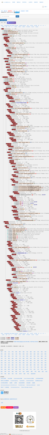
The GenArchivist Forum (15, 387)
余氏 (23, 356)
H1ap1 (25, 287)
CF (43, 25)
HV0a (35, 247)
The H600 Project (21, 385)
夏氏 (9, 367)
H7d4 (38, 108)
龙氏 (9, 365)
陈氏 (16, 351)
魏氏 (42, 358)
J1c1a (28, 271)
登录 (44, 7)
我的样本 (36, 2)
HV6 (37, 142)
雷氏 (2, 369)
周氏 (2, 354)
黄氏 (42, 351)
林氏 (5, 354)
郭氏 (20, 354)
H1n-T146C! (39, 177)
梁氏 (23, 354)
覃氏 (27, 356)
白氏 (9, 362)
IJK (9, 26)
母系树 (13, 2)
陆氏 (42, 356)
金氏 (31, 356)
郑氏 (5, 356)
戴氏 (31, 351)
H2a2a (20, 60)
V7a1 (23, 238)
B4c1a (40, 194)
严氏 (34, 367)
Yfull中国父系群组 (4, 382)
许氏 (13, 356)
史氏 (34, 362)
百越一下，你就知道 (5, 387)
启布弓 (20, 373)
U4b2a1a (20, 240)
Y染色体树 (28, 382)
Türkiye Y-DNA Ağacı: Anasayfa (26, 387)
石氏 (13, 367)
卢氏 (45, 356)
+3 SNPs (22, 44)
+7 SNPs (26, 55)
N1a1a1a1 (41, 183)
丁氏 (20, 356)
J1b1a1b (19, 30)
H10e (32, 71)
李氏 (13, 351)
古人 (17, 11)
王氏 (9, 351)
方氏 (34, 360)
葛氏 (9, 373)
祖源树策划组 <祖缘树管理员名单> (10, 399)
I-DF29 (19, 26)
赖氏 (23, 360)
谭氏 (34, 365)
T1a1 (28, 203)
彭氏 (42, 354)
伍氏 (16, 365)
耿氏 (46, 371)
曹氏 (45, 354)
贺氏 (38, 367)
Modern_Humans (22, 25)
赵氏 (34, 351)
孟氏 (20, 365)
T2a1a (33, 153)
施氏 (27, 365)
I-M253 (15, 26)
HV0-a (22, 47)
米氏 (2, 373)
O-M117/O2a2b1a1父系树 (29, 378)
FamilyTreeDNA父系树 (18, 378)
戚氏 (27, 369)
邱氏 (2, 365)
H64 (29, 57)
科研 (14, 11)
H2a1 (22, 85)
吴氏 (38, 351)
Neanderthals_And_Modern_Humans (11, 25)
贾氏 (16, 360)
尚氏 (23, 367)
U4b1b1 (36, 167)
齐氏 (42, 369)
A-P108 (35, 25)
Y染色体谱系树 (21, 382)
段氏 (9, 371)
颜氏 (16, 371)
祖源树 (11, 382)
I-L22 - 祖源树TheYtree (6, 2)
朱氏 (9, 354)
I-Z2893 (23, 26)
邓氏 (20, 362)
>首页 (2, 402)
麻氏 (24, 373)
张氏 (2, 351)
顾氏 (16, 367)
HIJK (6, 26)
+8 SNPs (25, 64)
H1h (30, 224)
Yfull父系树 (10, 378)
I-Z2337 (32, 26)
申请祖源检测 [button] (9, 407)
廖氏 (31, 365)
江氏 (38, 369)
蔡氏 (9, 356)
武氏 (5, 362)
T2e (36, 216)
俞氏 (45, 369)
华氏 (28, 373)
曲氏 (2, 371)
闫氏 (23, 365)
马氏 (27, 351)
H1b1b (23, 233)
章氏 (5, 373)
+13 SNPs (29, 98)
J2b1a (33, 281)
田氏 (34, 356)
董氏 (13, 365)
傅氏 (5, 371)
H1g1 (39, 220)
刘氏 (5, 351)
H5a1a (26, 237)
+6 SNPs (25, 51)
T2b (26, 31)
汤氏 (42, 367)
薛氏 (5, 367)
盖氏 (16, 369)
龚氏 (45, 365)
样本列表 (24, 2)
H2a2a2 (26, 99)
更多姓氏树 (33, 373)
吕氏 (20, 358)
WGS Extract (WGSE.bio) (31, 385)
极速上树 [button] (3, 407)
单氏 (45, 362)
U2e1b (47, 186)
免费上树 (5, 11)
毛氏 (42, 365)
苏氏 (45, 358)
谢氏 (38, 354)
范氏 (45, 360)
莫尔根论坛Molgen (39, 380)
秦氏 (2, 367)
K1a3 (47, 190)
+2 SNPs (24, 40)
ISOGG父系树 (3, 378)
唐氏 (34, 354)
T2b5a (30, 92)
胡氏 (31, 354)
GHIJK (3, 26)
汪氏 (38, 362)
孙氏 (45, 351)
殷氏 (5, 369)
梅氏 (39, 371)
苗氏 (13, 360)
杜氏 (38, 356)
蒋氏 (38, 360)
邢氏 (42, 362)
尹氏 (20, 367)
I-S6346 (36, 26)
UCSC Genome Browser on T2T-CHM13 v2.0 (9, 385)
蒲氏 (45, 367)
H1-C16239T (37, 126)
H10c (37, 170)
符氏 (35, 371)
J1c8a (26, 33)
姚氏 (23, 358)
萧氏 (20, 351)
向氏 (13, 369)
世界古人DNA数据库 (5, 380)
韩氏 (27, 358)
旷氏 (31, 369)
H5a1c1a (31, 68)
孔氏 (38, 358)
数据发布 (41, 2)
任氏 (42, 360)
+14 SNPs (27, 74)
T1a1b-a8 (40, 150)
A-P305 (31, 25)
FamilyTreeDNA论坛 (30, 380)
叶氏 (27, 360)
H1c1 (19, 48)
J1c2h (40, 156)
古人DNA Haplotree (14, 380)
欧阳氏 (27, 371)
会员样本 (30, 2)
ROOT (2, 25)
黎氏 (31, 360)
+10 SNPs (27, 118)
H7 (32, 228)
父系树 (15, 382)
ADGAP (38, 385)
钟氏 (34, 358)
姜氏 (20, 360)
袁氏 (2, 362)
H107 (26, 159)
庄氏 (16, 362)
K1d (32, 62)
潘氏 (9, 358)
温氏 (23, 371)
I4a (35, 54)
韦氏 (9, 360)
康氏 (23, 362)
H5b (32, 201)
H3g (28, 231)
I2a (30, 209)
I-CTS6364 (28, 26)
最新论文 (18, 2)
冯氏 (2, 358)
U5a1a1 (43, 173)
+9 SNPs (30, 166)
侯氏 (31, 358)
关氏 (20, 371)
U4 (31, 43)
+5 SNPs (33, 214)
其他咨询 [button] (16, 407)
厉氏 (16, 373)
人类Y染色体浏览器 (39, 378)
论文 (19, 11)
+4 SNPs (30, 101)
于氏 (5, 358)
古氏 (27, 367)
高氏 (27, 354)
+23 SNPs (24, 41)
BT (38, 25)
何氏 (16, 354)
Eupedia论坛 (22, 380)
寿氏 (20, 369)
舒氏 (38, 365)
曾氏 (2, 360)
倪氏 (13, 373)
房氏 (5, 365)
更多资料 (44, 194)
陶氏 (9, 369)
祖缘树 (33, 382)
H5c (31, 230)
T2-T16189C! (23, 79)
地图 (15, 28)
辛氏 (23, 369)
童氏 (31, 362)
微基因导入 (10, 11)
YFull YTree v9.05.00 (34, 341)
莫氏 (13, 358)
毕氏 (27, 362)
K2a (29, 267)
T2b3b (35, 278)
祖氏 (34, 369)
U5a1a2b (44, 260)
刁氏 (31, 367)
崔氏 (16, 358)
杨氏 (23, 351)
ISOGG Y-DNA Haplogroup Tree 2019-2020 (21, 341)
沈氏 (13, 362)
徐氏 (13, 354)
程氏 (2, 356)
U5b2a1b (29, 204)
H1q (19, 78)
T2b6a (33, 65)
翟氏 (43, 371)
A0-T (28, 25)
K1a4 (38, 102)
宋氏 (16, 356)
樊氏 (32, 371)
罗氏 (5, 360)
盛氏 (13, 371)
